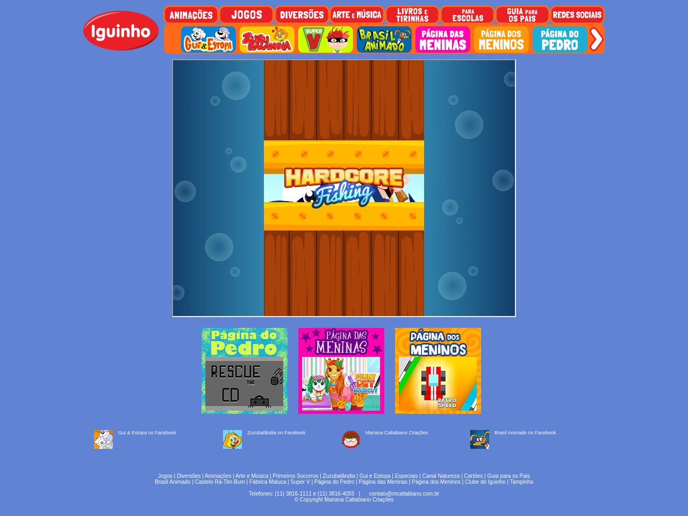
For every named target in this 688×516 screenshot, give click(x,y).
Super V (300, 482)
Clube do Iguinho (485, 482)
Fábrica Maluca (267, 482)
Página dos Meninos (436, 482)
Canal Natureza (441, 476)
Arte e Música (251, 476)
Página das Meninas (383, 482)
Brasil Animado (173, 482)
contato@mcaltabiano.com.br (404, 494)
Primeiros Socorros (295, 476)
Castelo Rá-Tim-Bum (220, 482)
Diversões (188, 476)
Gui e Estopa (375, 476)
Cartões (473, 476)
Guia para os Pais (508, 476)
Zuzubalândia (339, 476)
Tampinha (521, 482)
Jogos (165, 476)
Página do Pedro (334, 482)
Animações (218, 476)
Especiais (406, 476)
